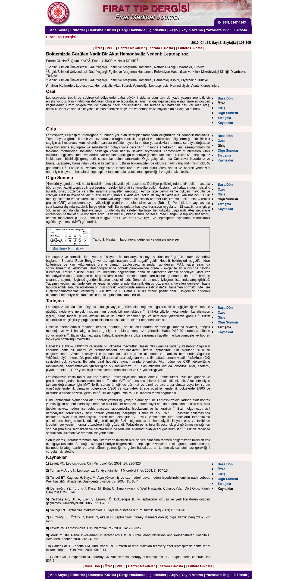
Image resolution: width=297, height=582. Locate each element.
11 (183, 428)
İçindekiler (157, 30)
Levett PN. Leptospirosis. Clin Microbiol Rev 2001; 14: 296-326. (94, 463)
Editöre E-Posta (190, 48)
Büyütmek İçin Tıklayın (69, 247)
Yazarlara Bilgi (218, 30)
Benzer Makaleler (131, 48)
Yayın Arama (192, 30)
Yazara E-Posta (161, 48)
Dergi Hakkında (132, 30)
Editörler (77, 30)
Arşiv (173, 30)
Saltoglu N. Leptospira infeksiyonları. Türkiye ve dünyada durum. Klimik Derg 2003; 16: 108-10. (116, 510)
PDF (110, 48)
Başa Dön (92, 566)
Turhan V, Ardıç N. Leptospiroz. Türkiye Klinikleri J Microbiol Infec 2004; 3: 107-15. (107, 470)
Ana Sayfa (58, 30)
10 (162, 411)
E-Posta (240, 30)
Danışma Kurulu (102, 30)
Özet (98, 48)
